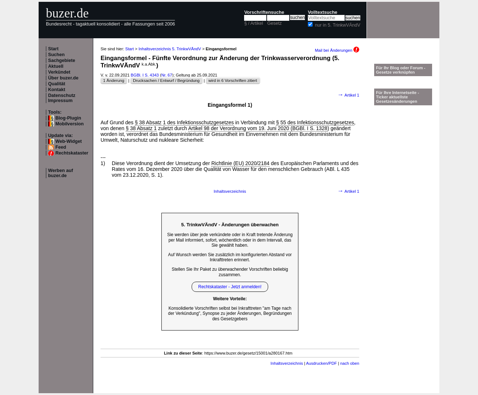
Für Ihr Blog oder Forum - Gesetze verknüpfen (401, 70)
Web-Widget (68, 141)
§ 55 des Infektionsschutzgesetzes (315, 122)
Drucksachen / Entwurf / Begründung (166, 80)
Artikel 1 (348, 95)
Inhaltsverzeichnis (230, 191)
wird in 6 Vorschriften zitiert (232, 80)
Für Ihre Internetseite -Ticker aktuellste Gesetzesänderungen (397, 96)
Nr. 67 (166, 75)
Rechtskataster (71, 153)
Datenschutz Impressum (61, 98)
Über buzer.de (63, 78)
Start (53, 48)
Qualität (56, 83)
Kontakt (56, 89)
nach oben (349, 363)
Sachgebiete (61, 60)
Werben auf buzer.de (60, 173)
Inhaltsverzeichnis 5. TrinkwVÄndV (169, 49)
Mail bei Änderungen (337, 50)
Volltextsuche (322, 12)
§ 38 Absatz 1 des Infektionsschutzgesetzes (184, 122)
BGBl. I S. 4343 (145, 75)
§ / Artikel (253, 23)
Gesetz (274, 23)
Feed (60, 147)
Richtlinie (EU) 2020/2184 (240, 163)
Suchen (56, 54)
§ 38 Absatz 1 (141, 128)
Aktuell (55, 66)
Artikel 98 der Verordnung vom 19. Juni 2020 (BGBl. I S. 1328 (258, 128)
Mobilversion (69, 123)
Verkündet (59, 72)
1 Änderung (113, 80)
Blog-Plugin (68, 118)
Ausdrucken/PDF (321, 363)
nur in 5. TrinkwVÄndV (337, 25)
